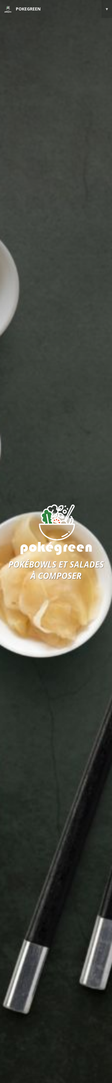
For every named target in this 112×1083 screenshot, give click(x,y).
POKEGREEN (58, 9)
